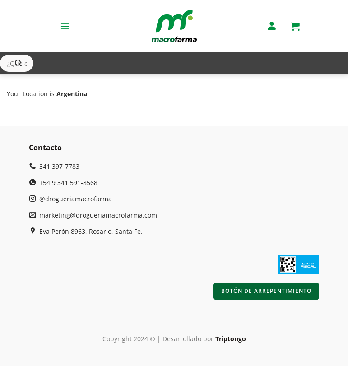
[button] (65, 26)
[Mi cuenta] (271, 26)
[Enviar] (18, 63)
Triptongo (230, 338)
